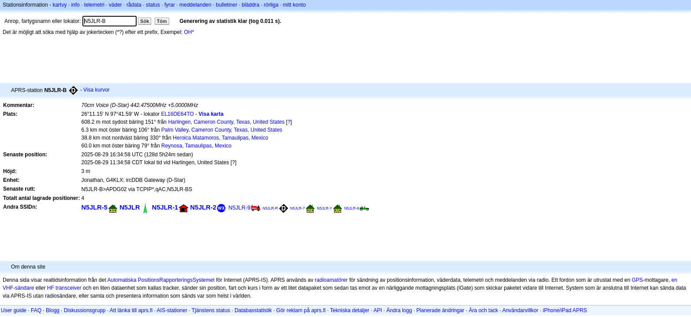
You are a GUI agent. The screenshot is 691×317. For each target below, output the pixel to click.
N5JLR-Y (324, 208)
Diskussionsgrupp (85, 310)
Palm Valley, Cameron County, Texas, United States (221, 130)
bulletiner (227, 5)
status (153, 5)
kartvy (59, 5)
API (377, 310)
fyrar (169, 5)
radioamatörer (331, 280)
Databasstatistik (253, 310)
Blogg (52, 310)
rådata (133, 5)
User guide (13, 310)
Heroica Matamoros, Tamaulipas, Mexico (220, 138)
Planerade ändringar (440, 310)
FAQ (36, 310)
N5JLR (129, 207)
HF (50, 288)
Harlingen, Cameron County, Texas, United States (226, 122)
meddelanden (195, 5)
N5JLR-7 (297, 208)
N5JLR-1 (165, 207)
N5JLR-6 (351, 208)
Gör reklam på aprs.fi (301, 310)
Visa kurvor (96, 90)
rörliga (271, 5)
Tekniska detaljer (349, 310)
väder (115, 5)
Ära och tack (483, 310)
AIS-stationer (172, 310)
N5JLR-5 (94, 207)
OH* (189, 32)
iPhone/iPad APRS (565, 310)
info (75, 5)
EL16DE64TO (177, 114)
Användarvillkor (520, 310)
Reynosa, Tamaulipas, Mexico (196, 146)
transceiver (69, 288)
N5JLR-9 (239, 207)
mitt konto (294, 5)
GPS (637, 280)
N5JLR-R (270, 208)
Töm (162, 21)
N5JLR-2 (203, 207)
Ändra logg (399, 310)
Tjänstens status (211, 310)
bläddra (250, 5)
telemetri (94, 5)
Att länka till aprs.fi (131, 310)
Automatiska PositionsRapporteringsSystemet (160, 280)
